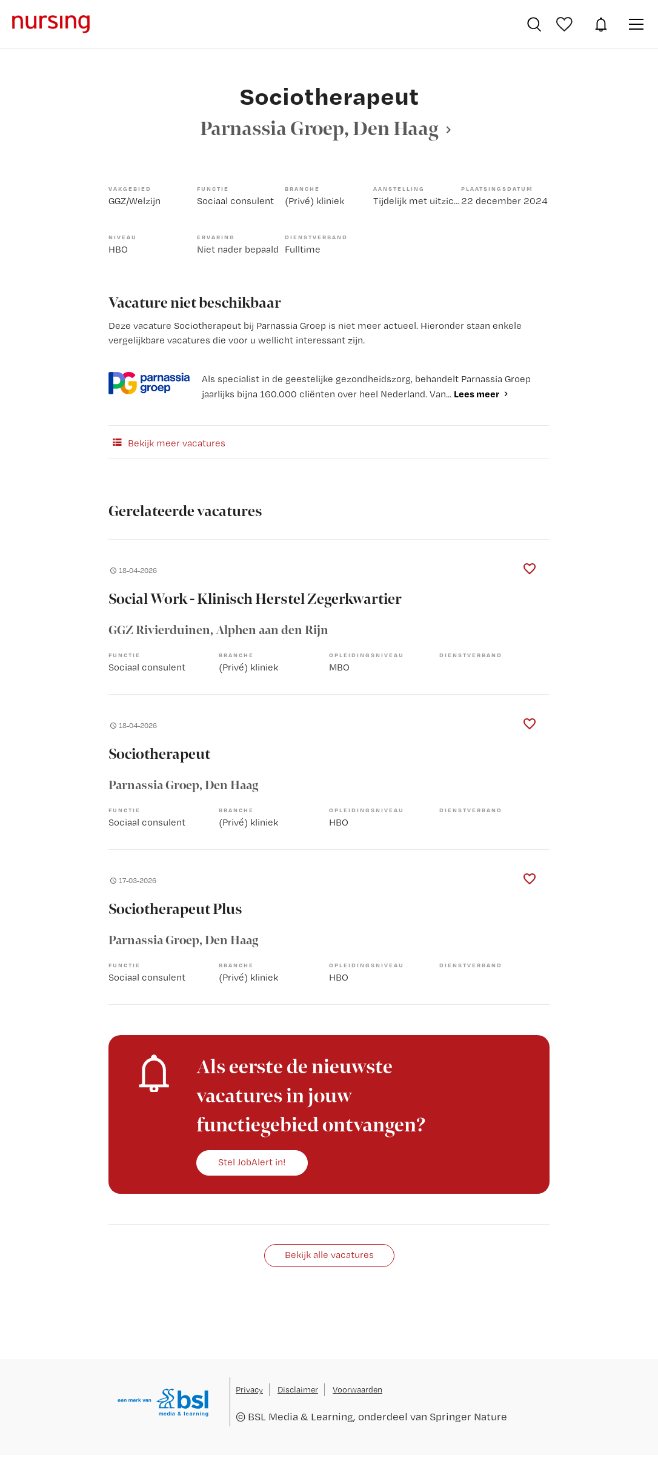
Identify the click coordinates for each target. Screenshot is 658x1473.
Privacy (249, 1389)
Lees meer (476, 394)
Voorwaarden (357, 1389)
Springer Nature (468, 1416)
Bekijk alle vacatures (329, 1254)
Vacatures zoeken (534, 24)
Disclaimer (297, 1389)
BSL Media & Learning (300, 1416)
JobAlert (601, 24)
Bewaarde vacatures (566, 24)
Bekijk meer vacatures (166, 442)
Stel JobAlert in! (252, 1162)
